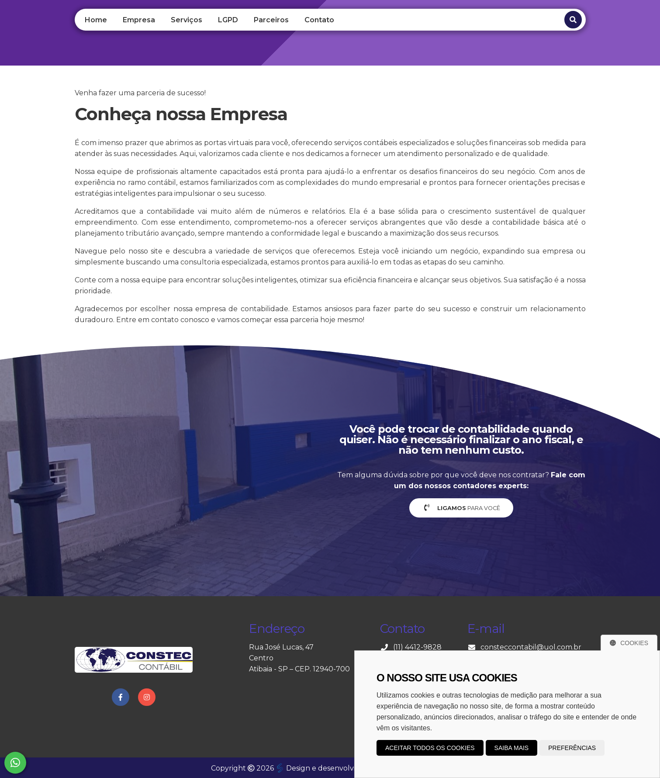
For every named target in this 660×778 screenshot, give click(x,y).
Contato (319, 20)
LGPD (228, 20)
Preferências (572, 747)
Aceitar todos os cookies (430, 747)
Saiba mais (511, 747)
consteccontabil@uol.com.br (530, 647)
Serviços (186, 20)
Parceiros (271, 20)
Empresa (139, 20)
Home (96, 20)
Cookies (629, 642)
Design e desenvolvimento (328, 768)
